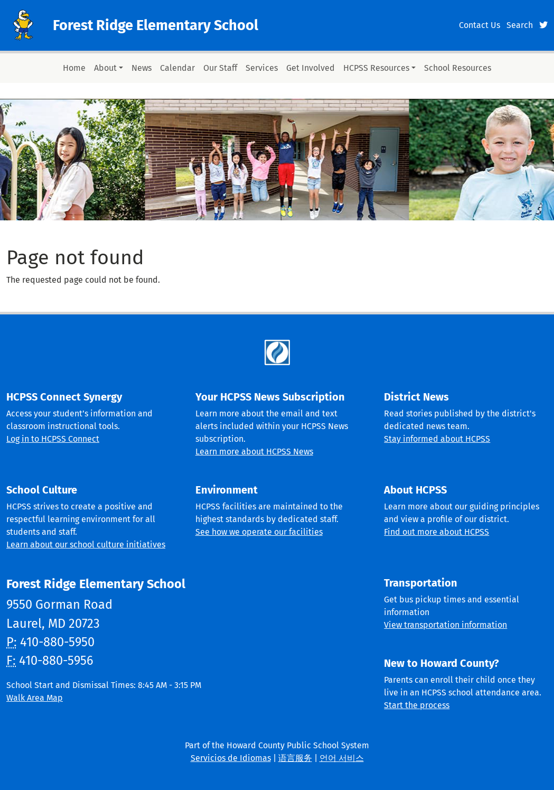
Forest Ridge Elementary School (155, 25)
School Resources (457, 68)
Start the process (416, 705)
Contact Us (479, 25)
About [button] (105, 68)
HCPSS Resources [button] (376, 68)
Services (262, 68)
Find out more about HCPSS (436, 532)
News (142, 68)
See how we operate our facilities (259, 532)
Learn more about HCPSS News (254, 452)
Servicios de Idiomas (231, 758)
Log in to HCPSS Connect (52, 439)
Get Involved (310, 68)
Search (519, 25)
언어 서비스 (342, 758)
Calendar (177, 68)
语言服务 (295, 758)
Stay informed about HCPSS (437, 439)
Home (74, 68)
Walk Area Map (34, 698)
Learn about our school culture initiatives (85, 545)
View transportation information (445, 625)
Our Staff (220, 68)
